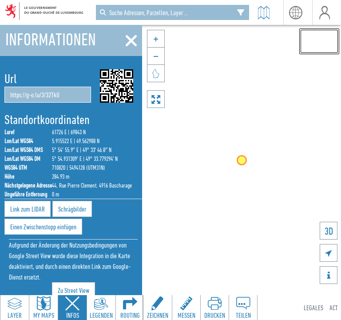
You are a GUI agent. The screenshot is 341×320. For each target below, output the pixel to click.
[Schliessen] (131, 41)
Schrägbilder (72, 209)
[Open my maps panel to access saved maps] (43, 307)
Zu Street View (73, 290)
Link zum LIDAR (27, 209)
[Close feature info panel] (72, 307)
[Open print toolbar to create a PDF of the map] (214, 307)
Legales (313, 308)
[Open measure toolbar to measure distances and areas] (186, 307)
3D (329, 231)
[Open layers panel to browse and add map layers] (14, 307)
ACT (333, 308)
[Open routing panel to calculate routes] (130, 307)
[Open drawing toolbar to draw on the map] (157, 307)
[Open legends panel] (101, 307)
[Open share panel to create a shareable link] (243, 307)
